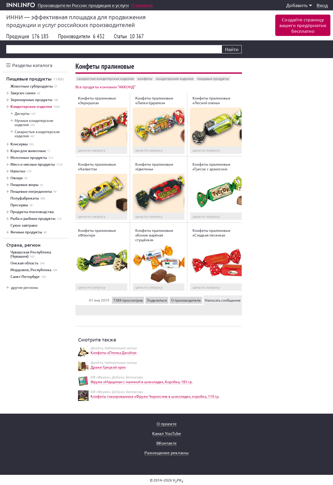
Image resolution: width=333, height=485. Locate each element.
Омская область (27, 263)
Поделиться (157, 300)
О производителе (186, 300)
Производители (81, 36)
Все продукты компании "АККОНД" (105, 86)
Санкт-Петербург (28, 277)
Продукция (27, 36)
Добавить (299, 5)
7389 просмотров (128, 300)
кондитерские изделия (174, 78)
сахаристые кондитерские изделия (105, 78)
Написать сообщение (223, 300)
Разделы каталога (32, 65)
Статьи (129, 36)
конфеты (145, 78)
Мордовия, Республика (33, 270)
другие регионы (24, 287)
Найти (232, 49)
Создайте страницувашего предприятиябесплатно (302, 25)
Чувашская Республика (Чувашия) (30, 254)
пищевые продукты (213, 78)
